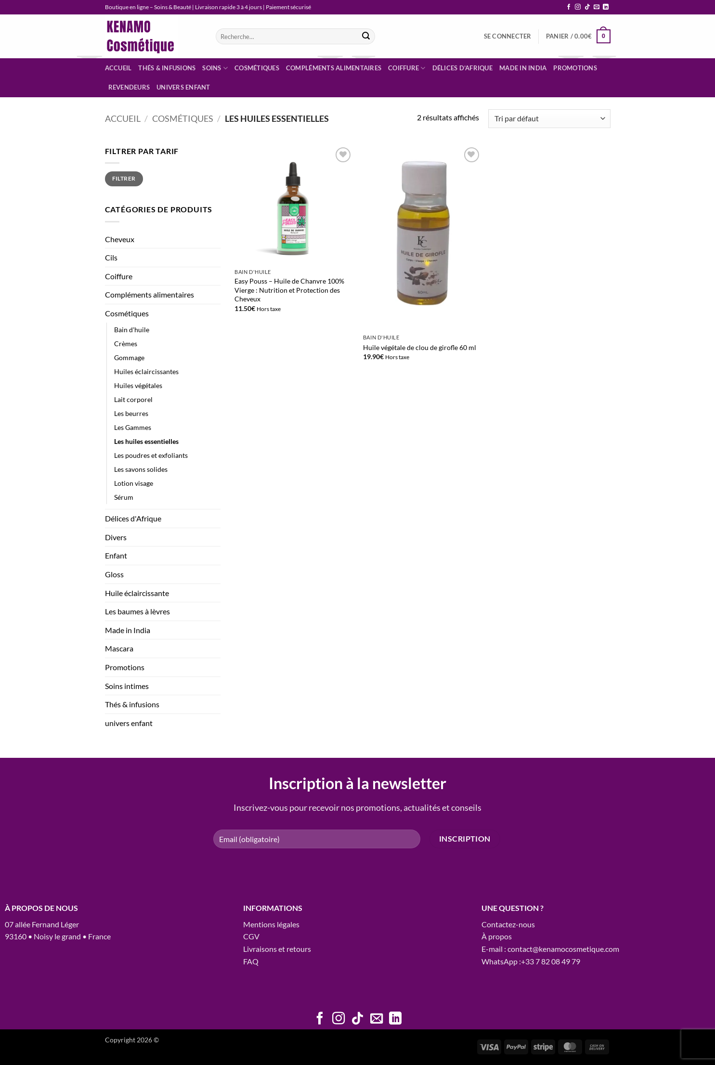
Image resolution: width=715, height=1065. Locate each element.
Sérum (123, 497)
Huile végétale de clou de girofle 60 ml (419, 347)
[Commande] (549, 118)
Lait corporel (133, 399)
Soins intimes (127, 685)
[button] (508, 36)
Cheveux (119, 239)
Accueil (118, 68)
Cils (111, 257)
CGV (251, 936)
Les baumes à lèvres (137, 611)
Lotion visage (133, 483)
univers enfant (129, 722)
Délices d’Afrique (462, 68)
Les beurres (131, 413)
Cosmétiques (256, 68)
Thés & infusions (166, 68)
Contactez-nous (508, 924)
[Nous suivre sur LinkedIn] (606, 7)
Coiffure (407, 68)
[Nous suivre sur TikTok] (587, 7)
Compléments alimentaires (333, 68)
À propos (496, 936)
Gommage (129, 357)
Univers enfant (183, 87)
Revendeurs (129, 87)
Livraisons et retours (277, 948)
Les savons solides (141, 469)
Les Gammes (132, 427)
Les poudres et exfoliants (151, 455)
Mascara (119, 648)
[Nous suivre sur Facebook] (569, 7)
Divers (116, 537)
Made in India (522, 68)
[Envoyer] (366, 36)
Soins (215, 68)
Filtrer (124, 178)
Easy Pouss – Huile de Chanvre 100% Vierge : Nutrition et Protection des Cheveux (289, 290)
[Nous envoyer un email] (596, 7)
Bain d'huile (131, 329)
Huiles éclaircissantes (146, 371)
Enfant (116, 555)
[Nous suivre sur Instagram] (578, 7)
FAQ (251, 961)
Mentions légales (271, 924)
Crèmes (125, 343)
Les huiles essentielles (146, 441)
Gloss (114, 574)
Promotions (575, 68)
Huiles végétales (138, 385)
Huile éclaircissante (137, 592)
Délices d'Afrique (133, 518)
